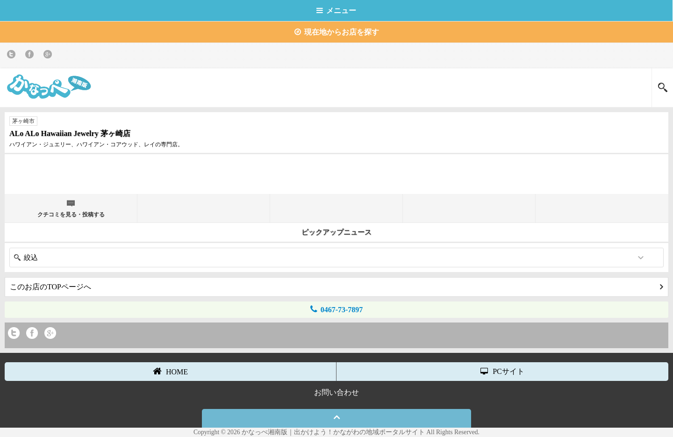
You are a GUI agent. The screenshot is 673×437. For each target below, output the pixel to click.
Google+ (49, 56)
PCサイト (502, 371)
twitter (13, 56)
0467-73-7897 (336, 309)
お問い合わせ (336, 392)
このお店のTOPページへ (336, 286)
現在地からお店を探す (336, 32)
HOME (170, 371)
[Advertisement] (336, 173)
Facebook (31, 56)
